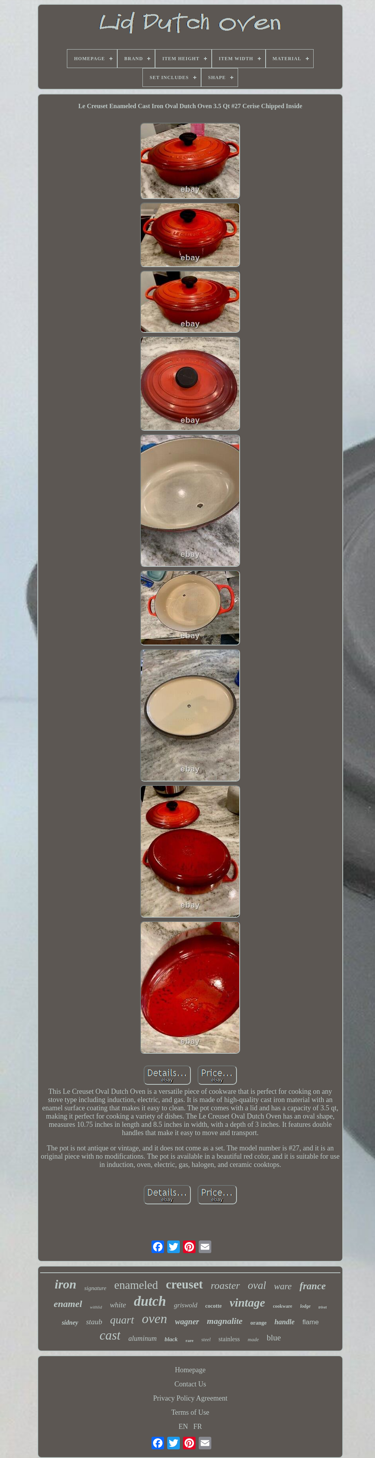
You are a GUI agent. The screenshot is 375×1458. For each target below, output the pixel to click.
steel (206, 1339)
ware (283, 1286)
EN (183, 1426)
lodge (305, 1306)
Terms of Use (190, 1412)
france (312, 1286)
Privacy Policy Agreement (190, 1398)
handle (285, 1322)
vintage (247, 1302)
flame (311, 1322)
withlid (96, 1307)
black (170, 1339)
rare (190, 1340)
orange (258, 1323)
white (118, 1305)
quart (122, 1320)
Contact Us (190, 1384)
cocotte (213, 1306)
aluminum (142, 1338)
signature (95, 1288)
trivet (322, 1307)
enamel (68, 1304)
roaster (225, 1285)
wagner (187, 1321)
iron (65, 1284)
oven (154, 1318)
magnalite (224, 1321)
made (253, 1339)
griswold (186, 1305)
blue (274, 1337)
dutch (150, 1301)
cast (110, 1335)
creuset (184, 1284)
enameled (136, 1285)
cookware (282, 1306)
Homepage (190, 1370)
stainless (229, 1339)
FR (197, 1426)
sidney (70, 1322)
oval (257, 1285)
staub (94, 1322)
